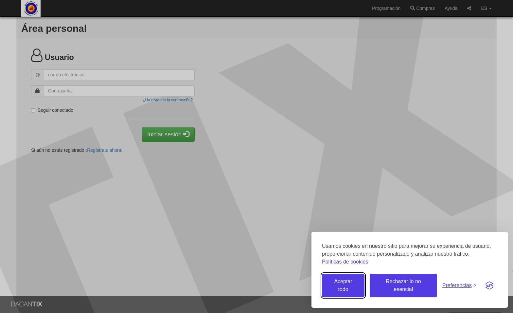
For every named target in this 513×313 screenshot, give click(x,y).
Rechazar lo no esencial (403, 285)
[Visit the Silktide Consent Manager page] (489, 285)
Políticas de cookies (345, 261)
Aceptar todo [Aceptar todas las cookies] (343, 285)
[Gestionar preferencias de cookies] (459, 285)
